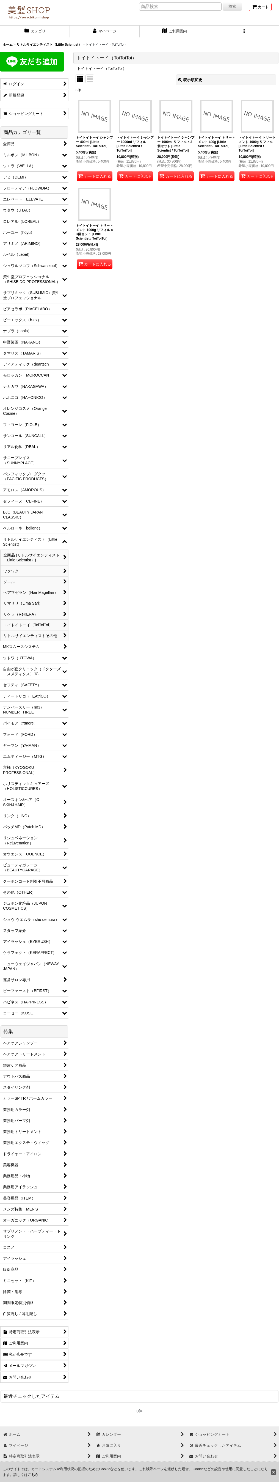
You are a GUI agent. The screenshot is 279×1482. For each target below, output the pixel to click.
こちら (33, 1475)
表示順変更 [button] (190, 80)
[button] (244, 32)
